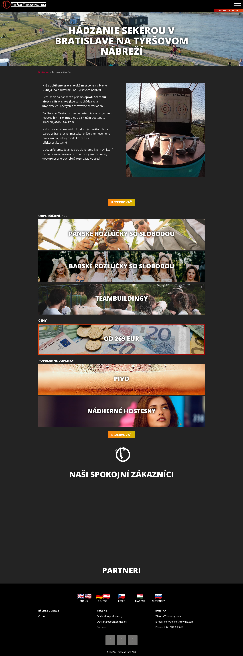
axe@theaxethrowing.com (178, 621)
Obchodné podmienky (109, 616)
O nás (41, 616)
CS (229, 10)
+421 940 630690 (173, 627)
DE (224, 10)
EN (220, 10)
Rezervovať (121, 202)
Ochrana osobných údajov (112, 621)
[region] (121, 521)
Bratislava (43, 72)
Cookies (101, 627)
